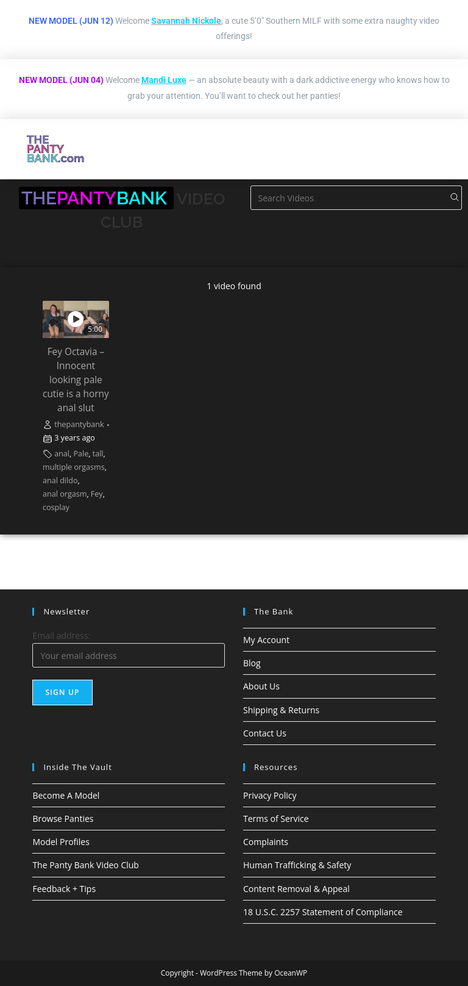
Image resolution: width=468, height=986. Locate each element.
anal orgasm (65, 494)
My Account (266, 640)
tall (98, 453)
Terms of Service (276, 818)
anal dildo (60, 480)
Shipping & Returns (281, 710)
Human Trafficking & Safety (297, 865)
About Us (261, 686)
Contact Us (264, 733)
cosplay (56, 507)
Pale (80, 453)
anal (61, 453)
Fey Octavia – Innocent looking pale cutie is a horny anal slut (76, 379)
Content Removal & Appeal (296, 888)
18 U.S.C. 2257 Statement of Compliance (323, 912)
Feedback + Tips (64, 888)
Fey (97, 494)
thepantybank (79, 424)
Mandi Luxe (163, 80)
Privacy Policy (269, 795)
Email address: (61, 635)
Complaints (265, 841)
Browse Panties (62, 818)
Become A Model (65, 795)
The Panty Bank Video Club (85, 865)
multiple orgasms (74, 467)
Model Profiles (61, 841)
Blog (252, 663)
